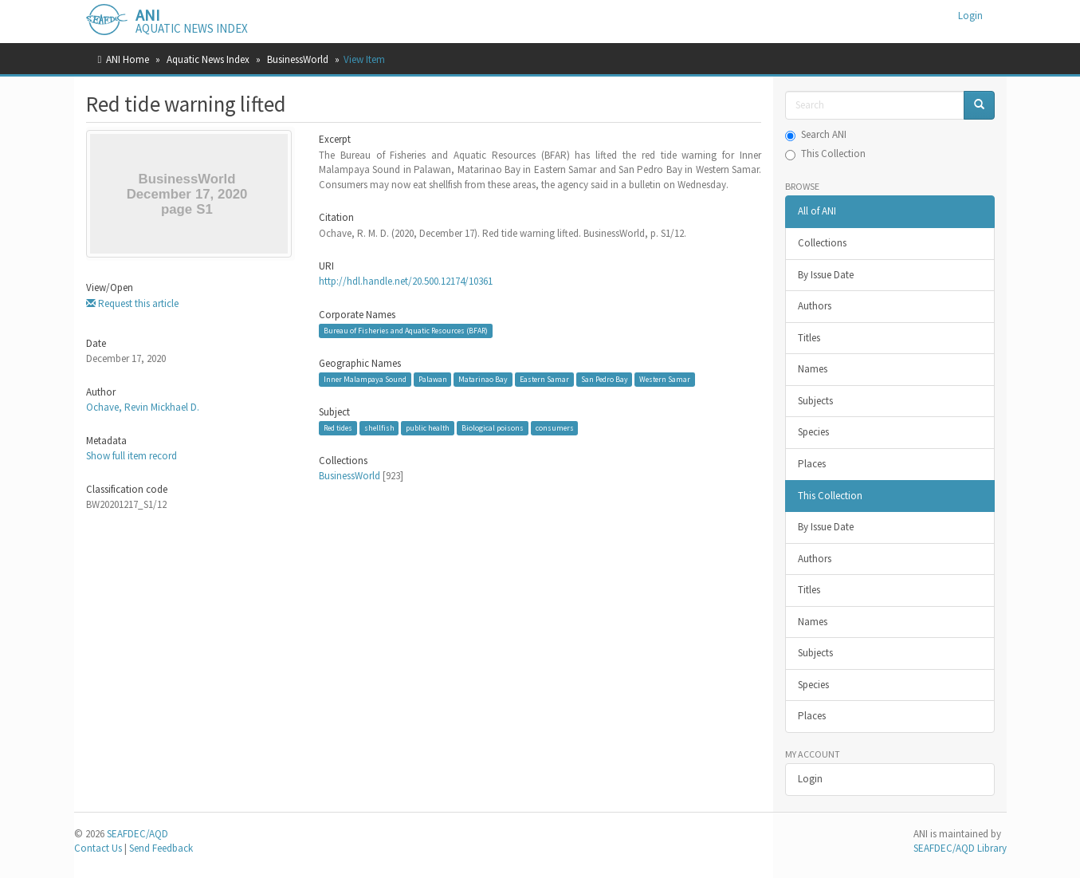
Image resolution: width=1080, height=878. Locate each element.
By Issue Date (826, 275)
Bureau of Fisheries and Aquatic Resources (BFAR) (406, 330)
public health (428, 428)
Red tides (338, 428)
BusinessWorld (297, 59)
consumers (555, 428)
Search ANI (815, 134)
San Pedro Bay (604, 379)
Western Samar (664, 379)
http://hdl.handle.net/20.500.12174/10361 (406, 281)
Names (812, 369)
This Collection (825, 153)
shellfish (379, 428)
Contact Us (98, 848)
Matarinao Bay (483, 379)
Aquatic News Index (208, 59)
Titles (809, 338)
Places (812, 463)
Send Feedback (161, 848)
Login (810, 778)
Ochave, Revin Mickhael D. (142, 407)
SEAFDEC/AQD (137, 834)
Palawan (432, 379)
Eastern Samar (544, 379)
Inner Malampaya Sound (365, 379)
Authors (814, 306)
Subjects (815, 401)
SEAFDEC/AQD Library (960, 848)
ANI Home (127, 59)
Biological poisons (492, 428)
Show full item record (131, 456)
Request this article (132, 303)
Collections (822, 243)
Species (813, 432)
